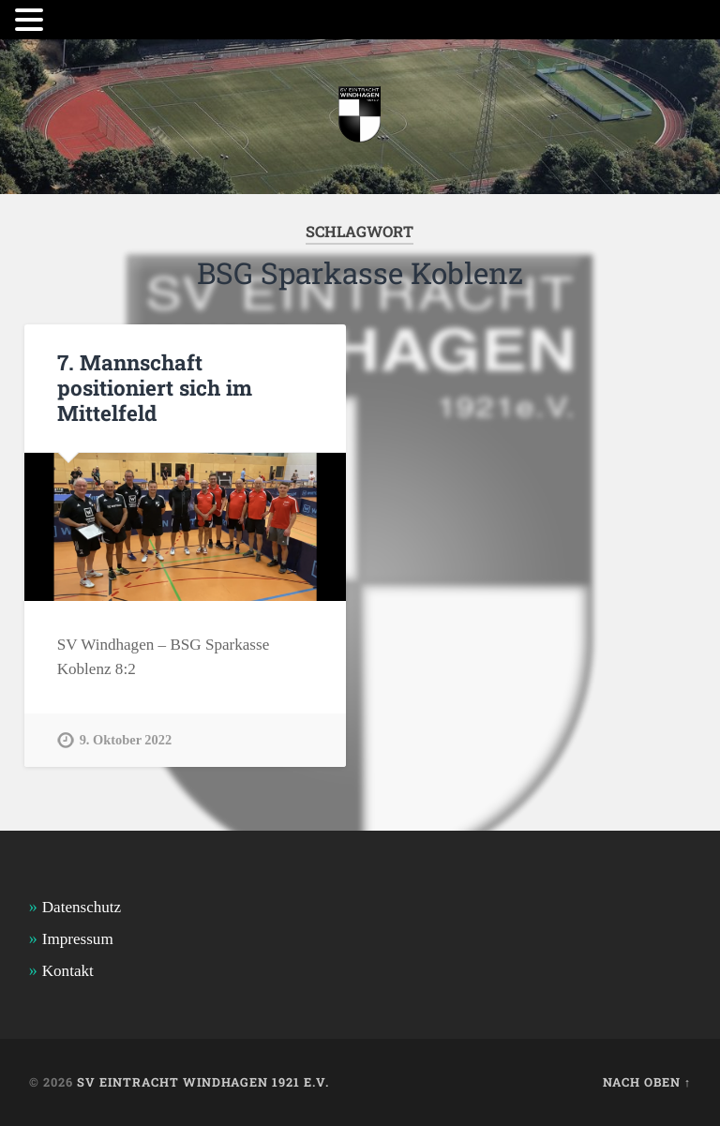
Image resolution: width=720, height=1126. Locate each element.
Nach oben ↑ (647, 1081)
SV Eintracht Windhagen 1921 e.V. (203, 1081)
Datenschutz (81, 907)
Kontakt (68, 971)
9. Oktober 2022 (126, 739)
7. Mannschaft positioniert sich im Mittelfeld (154, 387)
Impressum (77, 939)
